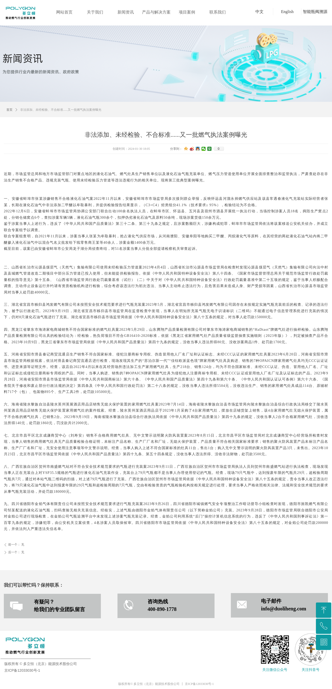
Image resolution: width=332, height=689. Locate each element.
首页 (9, 110)
